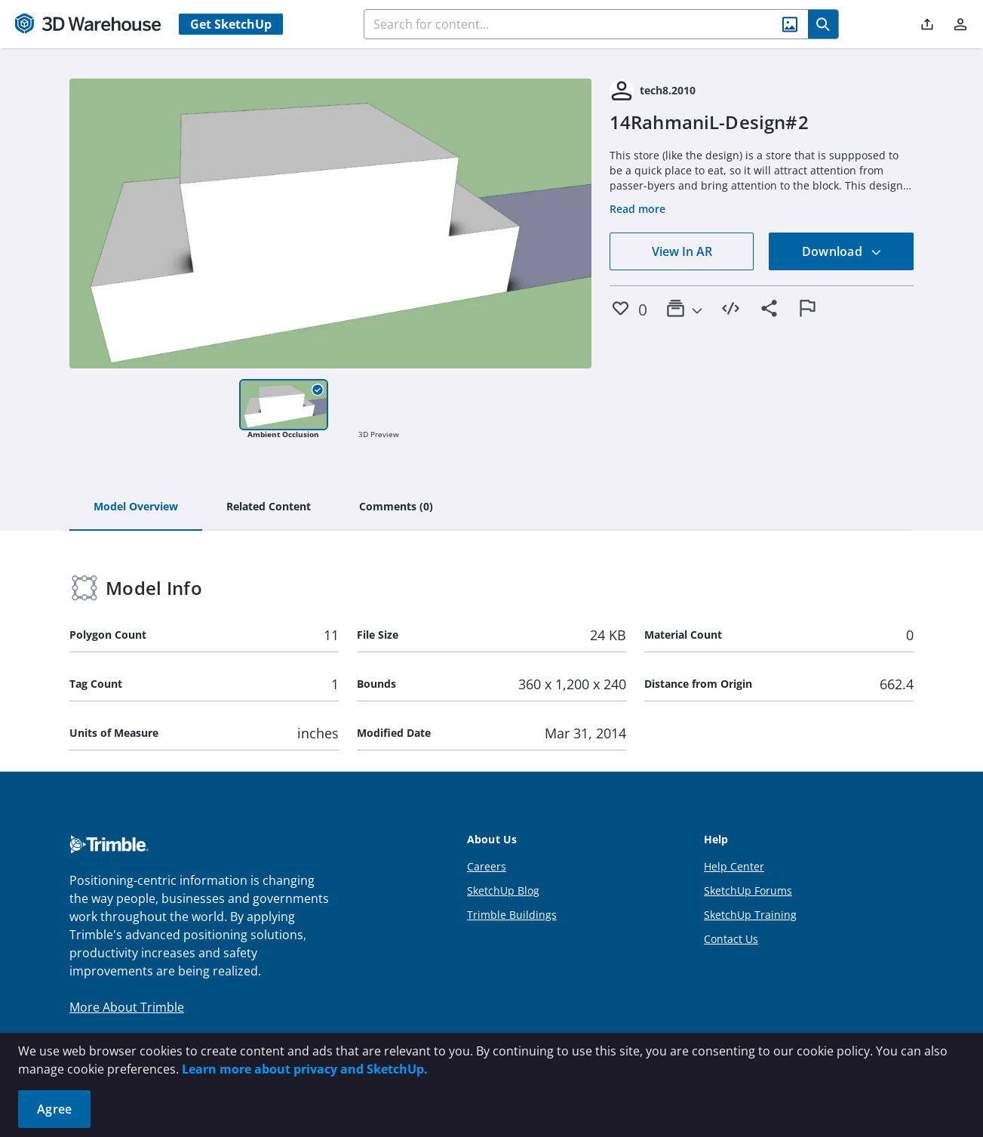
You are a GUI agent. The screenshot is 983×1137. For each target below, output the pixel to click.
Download (842, 251)
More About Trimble (126, 1007)
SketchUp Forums (748, 890)
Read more (637, 209)
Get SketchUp (231, 24)
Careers (486, 866)
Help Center (734, 866)
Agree (54, 1109)
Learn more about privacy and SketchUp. (305, 1069)
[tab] (135, 507)
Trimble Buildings (512, 914)
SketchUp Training (750, 914)
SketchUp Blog (503, 890)
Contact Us (731, 939)
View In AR (682, 251)
